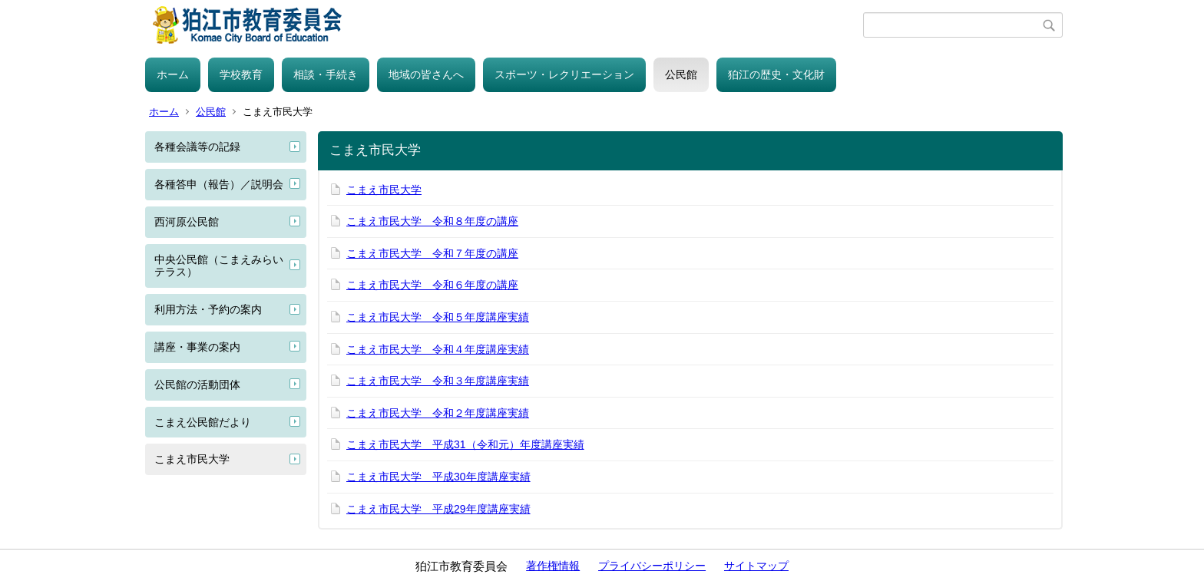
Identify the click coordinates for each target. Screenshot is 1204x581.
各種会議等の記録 (197, 146)
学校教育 (241, 74)
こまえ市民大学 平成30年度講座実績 (438, 476)
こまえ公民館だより (202, 422)
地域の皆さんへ (426, 74)
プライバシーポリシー (652, 566)
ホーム (173, 74)
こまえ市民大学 (192, 459)
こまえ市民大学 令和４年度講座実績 (437, 349)
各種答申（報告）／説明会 (218, 184)
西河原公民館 (186, 222)
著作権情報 (553, 566)
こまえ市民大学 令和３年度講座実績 (437, 381)
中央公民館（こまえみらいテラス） (218, 266)
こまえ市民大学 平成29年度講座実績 (438, 509)
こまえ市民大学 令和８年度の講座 (432, 221)
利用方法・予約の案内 (208, 309)
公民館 (681, 74)
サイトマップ (756, 566)
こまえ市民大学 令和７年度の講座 (432, 253)
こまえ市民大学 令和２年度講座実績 (437, 413)
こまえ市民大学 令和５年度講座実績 (437, 317)
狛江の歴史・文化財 (776, 74)
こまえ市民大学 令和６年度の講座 (432, 285)
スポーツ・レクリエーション (564, 74)
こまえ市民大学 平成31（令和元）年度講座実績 (465, 444)
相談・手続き (325, 74)
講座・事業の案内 (197, 347)
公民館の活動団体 (197, 384)
